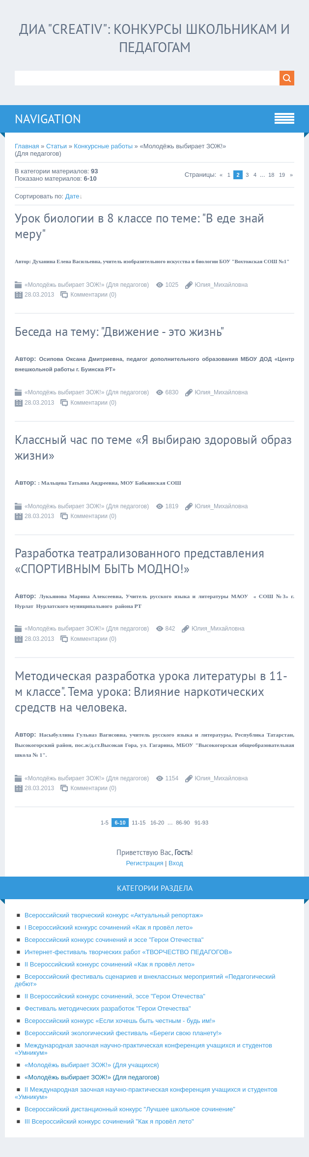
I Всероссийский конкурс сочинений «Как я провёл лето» (109, 927)
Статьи (56, 146)
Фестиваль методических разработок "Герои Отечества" (108, 1008)
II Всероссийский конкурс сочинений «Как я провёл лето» (110, 964)
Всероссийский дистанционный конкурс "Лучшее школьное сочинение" (130, 1109)
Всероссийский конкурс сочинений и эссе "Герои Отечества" (114, 939)
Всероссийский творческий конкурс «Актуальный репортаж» (114, 915)
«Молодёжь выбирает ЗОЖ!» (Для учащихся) (92, 1065)
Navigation (48, 119)
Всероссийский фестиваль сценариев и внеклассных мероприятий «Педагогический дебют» (145, 980)
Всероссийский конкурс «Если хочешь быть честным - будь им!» (120, 1020)
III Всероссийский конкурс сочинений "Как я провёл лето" (109, 1121)
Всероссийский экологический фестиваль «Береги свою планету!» (123, 1033)
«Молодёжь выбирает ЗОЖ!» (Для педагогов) (87, 284)
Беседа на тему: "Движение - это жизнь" (119, 331)
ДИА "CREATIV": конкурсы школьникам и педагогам (154, 38)
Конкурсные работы (103, 146)
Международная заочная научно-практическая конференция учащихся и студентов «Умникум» (143, 1049)
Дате (72, 196)
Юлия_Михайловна (221, 284)
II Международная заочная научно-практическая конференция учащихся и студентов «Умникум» (146, 1093)
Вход (176, 863)
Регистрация (144, 863)
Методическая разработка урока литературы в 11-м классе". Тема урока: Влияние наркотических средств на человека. (151, 691)
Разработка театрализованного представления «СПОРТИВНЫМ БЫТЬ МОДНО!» (139, 561)
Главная (27, 146)
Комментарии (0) (93, 294)
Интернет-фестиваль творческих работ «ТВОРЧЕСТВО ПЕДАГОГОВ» (128, 952)
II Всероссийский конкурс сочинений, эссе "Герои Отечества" (115, 996)
